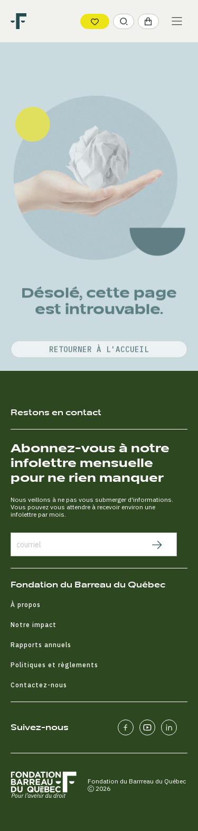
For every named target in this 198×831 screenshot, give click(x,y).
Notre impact (33, 625)
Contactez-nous (39, 685)
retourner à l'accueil (99, 380)
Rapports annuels (41, 645)
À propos (26, 605)
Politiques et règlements (54, 665)
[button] (123, 21)
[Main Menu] (176, 21)
